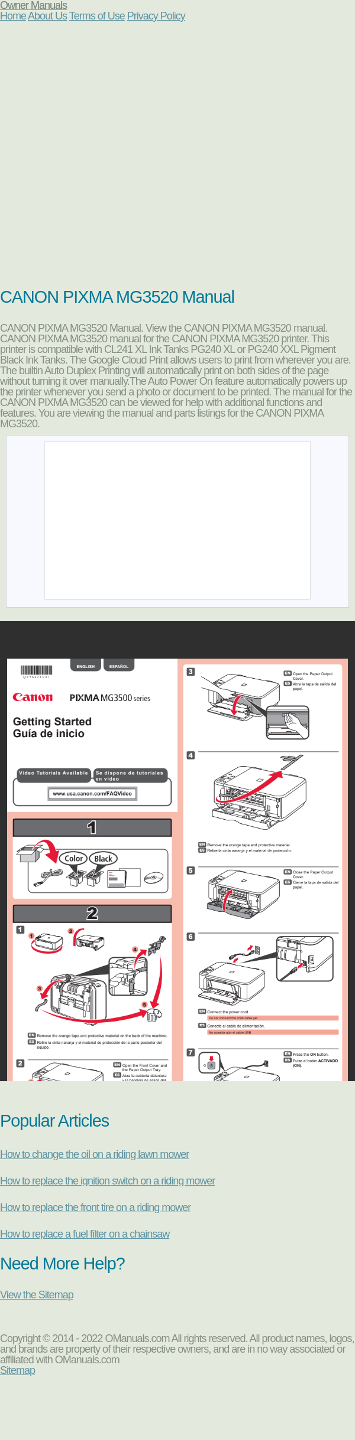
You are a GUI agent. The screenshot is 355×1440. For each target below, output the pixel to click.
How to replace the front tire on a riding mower (95, 1207)
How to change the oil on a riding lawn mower (94, 1154)
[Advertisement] (111, 160)
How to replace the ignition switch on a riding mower (107, 1181)
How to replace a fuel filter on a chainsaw (84, 1234)
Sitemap (17, 1370)
